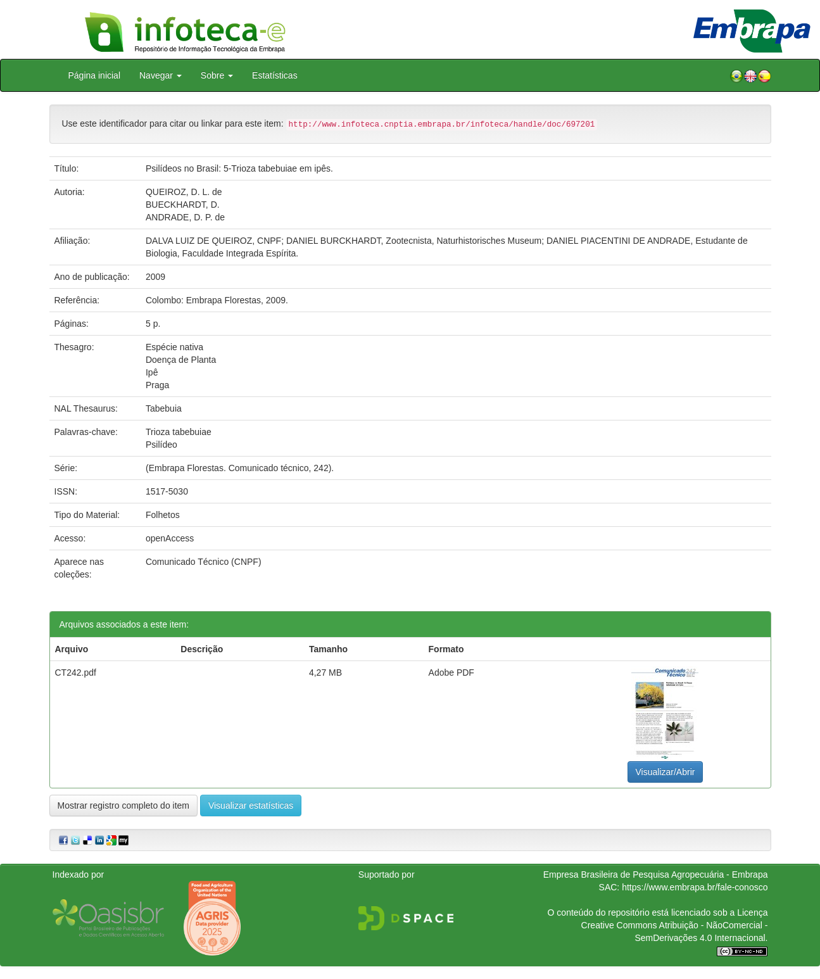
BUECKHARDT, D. (183, 204)
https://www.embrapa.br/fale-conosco (694, 887)
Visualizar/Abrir (665, 772)
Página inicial (94, 75)
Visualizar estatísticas (250, 805)
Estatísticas (275, 75)
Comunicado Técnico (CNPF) (204, 562)
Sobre (217, 75)
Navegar (160, 75)
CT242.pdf (75, 672)
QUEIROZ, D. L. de (184, 192)
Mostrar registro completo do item (124, 805)
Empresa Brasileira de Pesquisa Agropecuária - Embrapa (655, 874)
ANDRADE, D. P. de (185, 217)
